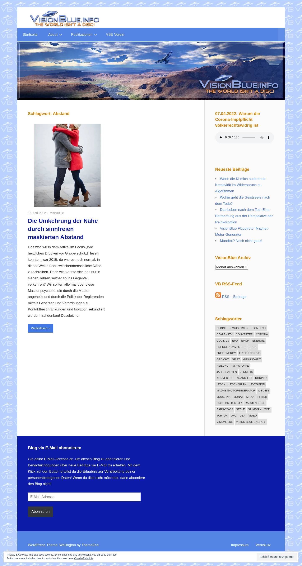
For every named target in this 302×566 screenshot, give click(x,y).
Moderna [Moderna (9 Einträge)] (223, 396)
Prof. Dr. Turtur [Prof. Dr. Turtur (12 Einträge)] (229, 403)
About (55, 35)
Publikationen (84, 35)
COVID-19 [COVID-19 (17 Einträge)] (223, 340)
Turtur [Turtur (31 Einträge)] (222, 415)
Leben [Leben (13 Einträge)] (221, 384)
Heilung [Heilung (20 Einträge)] (223, 365)
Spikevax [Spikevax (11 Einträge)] (254, 409)
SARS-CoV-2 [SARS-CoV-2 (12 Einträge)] (225, 409)
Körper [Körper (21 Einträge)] (261, 378)
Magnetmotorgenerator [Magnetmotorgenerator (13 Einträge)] (236, 390)
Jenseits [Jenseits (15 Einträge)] (246, 372)
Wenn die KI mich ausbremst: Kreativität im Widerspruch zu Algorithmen (240, 185)
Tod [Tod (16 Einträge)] (267, 409)
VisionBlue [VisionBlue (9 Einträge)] (225, 421)
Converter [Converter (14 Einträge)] (244, 334)
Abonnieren (41, 512)
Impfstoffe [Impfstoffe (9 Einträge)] (240, 365)
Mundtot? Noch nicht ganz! (241, 241)
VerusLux (263, 545)
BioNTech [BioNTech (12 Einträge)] (259, 328)
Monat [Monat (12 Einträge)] (238, 396)
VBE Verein (115, 35)
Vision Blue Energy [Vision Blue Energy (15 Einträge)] (250, 421)
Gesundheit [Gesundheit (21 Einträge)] (252, 359)
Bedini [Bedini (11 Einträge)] (221, 328)
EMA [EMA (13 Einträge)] (235, 340)
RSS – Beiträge (231, 297)
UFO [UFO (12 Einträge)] (233, 415)
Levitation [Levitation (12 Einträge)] (257, 384)
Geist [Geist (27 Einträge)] (236, 359)
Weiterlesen (39, 328)
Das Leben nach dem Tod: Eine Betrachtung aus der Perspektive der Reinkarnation (244, 216)
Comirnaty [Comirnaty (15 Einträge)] (225, 334)
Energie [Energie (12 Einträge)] (258, 340)
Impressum (240, 545)
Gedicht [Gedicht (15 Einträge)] (223, 359)
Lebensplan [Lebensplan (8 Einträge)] (237, 384)
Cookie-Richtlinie (83, 558)
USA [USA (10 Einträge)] (242, 415)
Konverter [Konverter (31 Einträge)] (225, 378)
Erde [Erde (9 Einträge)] (252, 346)
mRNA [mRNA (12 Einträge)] (250, 396)
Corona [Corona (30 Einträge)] (262, 334)
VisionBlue (57, 213)
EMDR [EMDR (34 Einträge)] (245, 340)
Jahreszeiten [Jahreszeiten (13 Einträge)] (227, 372)
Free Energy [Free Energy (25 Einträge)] (226, 353)
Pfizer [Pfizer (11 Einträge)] (262, 396)
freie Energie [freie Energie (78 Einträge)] (249, 353)
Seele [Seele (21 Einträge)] (240, 409)
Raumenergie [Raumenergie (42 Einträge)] (255, 403)
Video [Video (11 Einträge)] (252, 415)
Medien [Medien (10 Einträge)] (263, 390)
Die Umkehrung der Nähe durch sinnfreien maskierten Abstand (63, 229)
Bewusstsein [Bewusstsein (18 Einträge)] (238, 328)
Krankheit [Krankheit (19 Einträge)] (244, 378)
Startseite (30, 35)
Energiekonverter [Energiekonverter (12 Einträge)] (231, 346)
